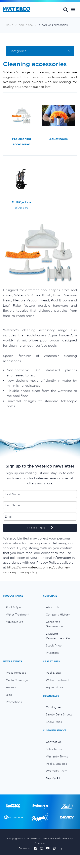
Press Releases (16, 672)
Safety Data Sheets (59, 714)
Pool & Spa (26, 25)
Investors (52, 652)
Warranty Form (56, 771)
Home (9, 25)
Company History (58, 614)
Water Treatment (18, 614)
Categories (17, 51)
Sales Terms (54, 749)
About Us (52, 607)
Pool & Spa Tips (56, 763)
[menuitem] (20, 607)
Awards (11, 687)
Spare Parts (54, 721)
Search (66, 9)
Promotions (14, 702)
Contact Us (54, 741)
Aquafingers (58, 139)
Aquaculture (14, 621)
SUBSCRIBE (40, 528)
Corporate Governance (54, 624)
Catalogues (53, 707)
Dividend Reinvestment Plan (59, 636)
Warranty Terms (57, 756)
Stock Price (54, 645)
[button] (73, 9)
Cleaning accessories (53, 25)
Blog (9, 694)
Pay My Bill (53, 778)
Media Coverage (17, 680)
